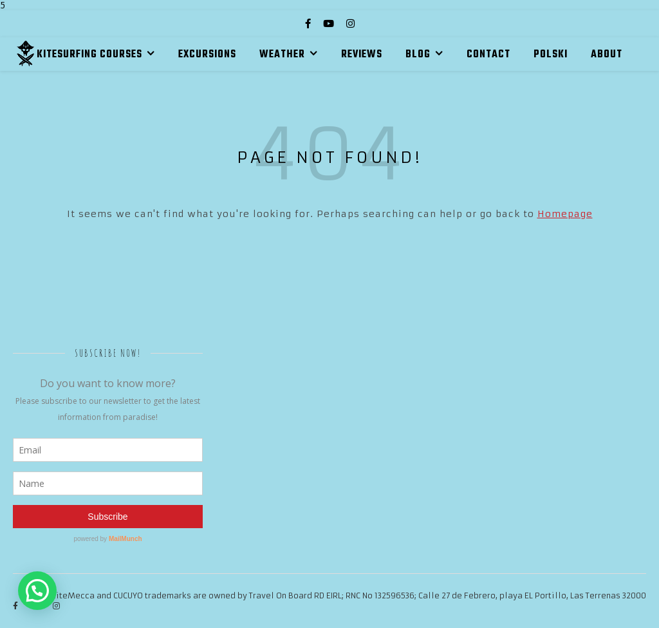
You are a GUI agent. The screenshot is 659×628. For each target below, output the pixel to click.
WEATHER (282, 54)
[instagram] (350, 23)
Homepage (565, 214)
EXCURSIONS (207, 54)
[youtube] (330, 23)
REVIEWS (361, 54)
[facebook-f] (309, 23)
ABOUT (606, 54)
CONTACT (488, 54)
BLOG (418, 54)
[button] (37, 590)
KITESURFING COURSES (89, 54)
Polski (551, 54)
